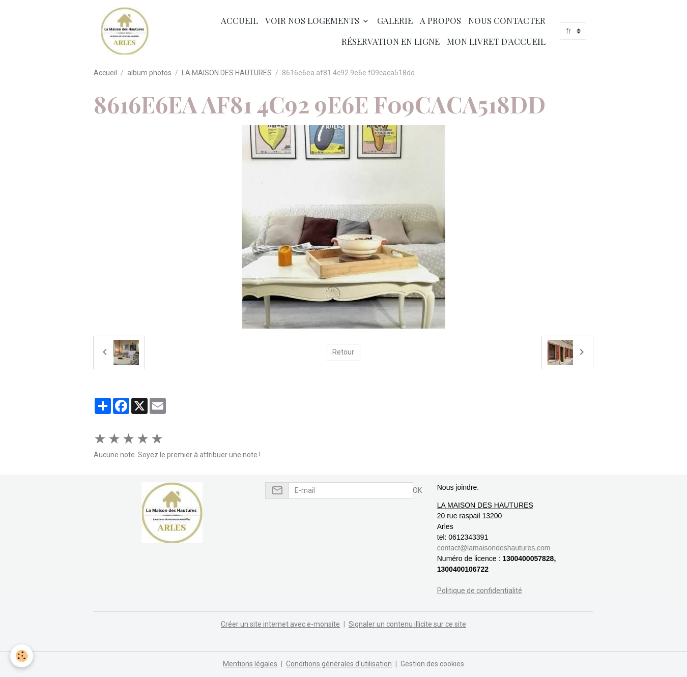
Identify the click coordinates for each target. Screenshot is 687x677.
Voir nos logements (313, 20)
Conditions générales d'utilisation (339, 664)
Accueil (238, 20)
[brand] (125, 31)
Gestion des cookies (432, 664)
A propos (440, 20)
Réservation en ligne (390, 41)
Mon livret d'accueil (496, 41)
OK (417, 490)
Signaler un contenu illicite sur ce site (407, 624)
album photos (149, 73)
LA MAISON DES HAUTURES (227, 73)
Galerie (395, 20)
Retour (343, 352)
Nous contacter (507, 20)
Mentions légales (250, 664)
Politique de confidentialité (479, 590)
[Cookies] (21, 655)
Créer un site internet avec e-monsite (280, 624)
